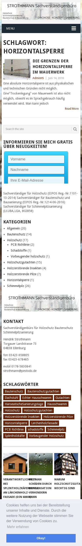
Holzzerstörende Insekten (24, 268)
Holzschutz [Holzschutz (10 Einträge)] (12, 410)
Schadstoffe (19, 250)
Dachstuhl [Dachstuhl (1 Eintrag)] (11, 397)
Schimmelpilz (15, 286)
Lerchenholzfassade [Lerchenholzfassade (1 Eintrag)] (44, 423)
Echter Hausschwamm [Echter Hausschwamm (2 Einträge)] (36, 397)
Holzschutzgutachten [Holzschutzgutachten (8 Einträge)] (38, 410)
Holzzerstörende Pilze (21, 274)
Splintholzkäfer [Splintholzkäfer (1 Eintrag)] (15, 436)
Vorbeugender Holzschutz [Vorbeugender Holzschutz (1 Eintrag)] (46, 436)
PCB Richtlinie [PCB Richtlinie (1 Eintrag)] (14, 429)
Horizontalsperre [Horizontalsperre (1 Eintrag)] (16, 423)
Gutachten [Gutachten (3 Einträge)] (63, 397)
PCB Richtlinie (20, 244)
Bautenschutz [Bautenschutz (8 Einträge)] (14, 391)
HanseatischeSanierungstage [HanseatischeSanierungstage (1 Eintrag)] (24, 404)
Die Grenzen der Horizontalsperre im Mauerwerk (53, 66)
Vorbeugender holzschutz (28, 256)
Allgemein (13, 228)
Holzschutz (14, 240)
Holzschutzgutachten (21, 262)
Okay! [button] (41, 538)
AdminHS (38, 78)
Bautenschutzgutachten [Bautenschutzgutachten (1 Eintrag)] (43, 391)
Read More (72, 108)
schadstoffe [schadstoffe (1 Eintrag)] (35, 429)
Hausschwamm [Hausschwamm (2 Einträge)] (57, 404)
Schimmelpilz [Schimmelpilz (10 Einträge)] (56, 429)
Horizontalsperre (18, 280)
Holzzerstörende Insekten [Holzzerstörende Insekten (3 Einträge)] (22, 416)
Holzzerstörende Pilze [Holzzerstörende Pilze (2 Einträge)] (58, 416)
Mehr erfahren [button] (18, 527)
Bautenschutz (16, 234)
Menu (10, 28)
